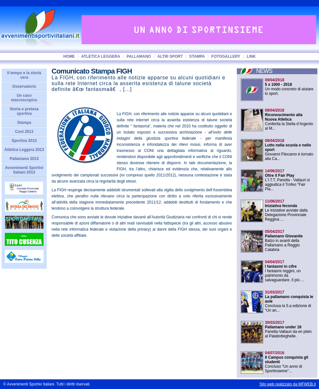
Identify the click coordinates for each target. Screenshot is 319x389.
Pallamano (139, 56)
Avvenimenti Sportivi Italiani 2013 (24, 170)
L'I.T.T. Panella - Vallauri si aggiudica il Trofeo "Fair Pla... (287, 180)
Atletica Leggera (100, 56)
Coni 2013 (24, 131)
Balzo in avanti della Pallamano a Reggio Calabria (284, 240)
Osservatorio (24, 86)
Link (251, 56)
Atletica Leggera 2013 (24, 149)
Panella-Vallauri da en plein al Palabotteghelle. (288, 329)
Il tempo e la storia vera (24, 75)
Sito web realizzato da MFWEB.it (287, 384)
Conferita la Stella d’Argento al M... (289, 119)
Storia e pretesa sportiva (24, 111)
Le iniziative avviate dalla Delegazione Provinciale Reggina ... (286, 210)
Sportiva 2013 (24, 140)
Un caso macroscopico (24, 97)
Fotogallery (225, 56)
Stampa (197, 56)
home (69, 56)
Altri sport (170, 56)
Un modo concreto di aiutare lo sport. (289, 87)
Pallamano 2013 (24, 158)
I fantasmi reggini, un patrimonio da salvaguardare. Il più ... (284, 271)
